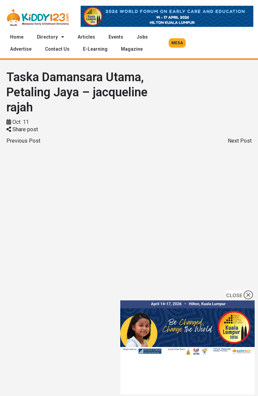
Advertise (21, 49)
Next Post (240, 141)
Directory (50, 37)
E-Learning (95, 49)
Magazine (132, 49)
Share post (22, 129)
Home (17, 37)
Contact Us (57, 49)
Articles (86, 37)
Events (116, 37)
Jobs (142, 37)
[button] (177, 43)
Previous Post (23, 141)
